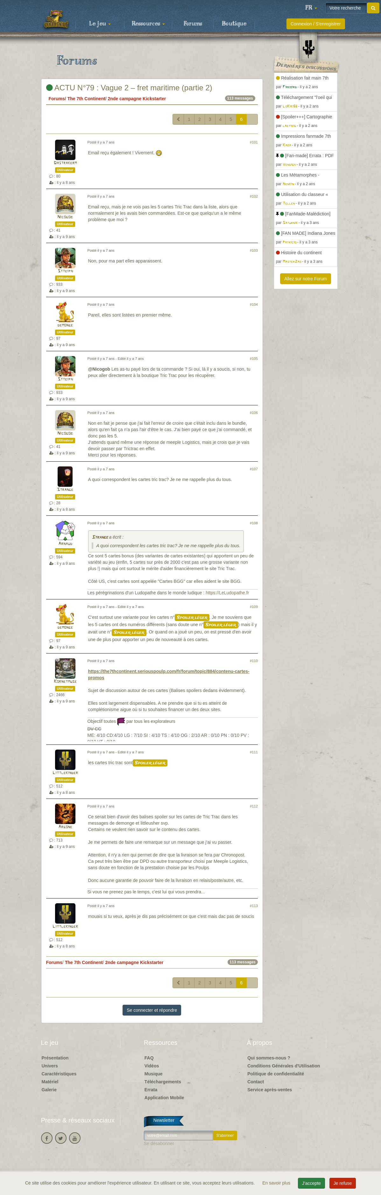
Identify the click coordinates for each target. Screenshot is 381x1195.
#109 (254, 607)
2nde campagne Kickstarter (137, 98)
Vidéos (152, 1065)
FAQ (149, 1057)
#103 (254, 250)
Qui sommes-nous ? (268, 1057)
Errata (151, 1089)
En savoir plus (277, 1182)
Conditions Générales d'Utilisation (283, 1065)
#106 (254, 413)
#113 (254, 906)
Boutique (234, 23)
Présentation (55, 1057)
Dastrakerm (65, 163)
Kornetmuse (65, 681)
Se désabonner (159, 1143)
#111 (254, 752)
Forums (193, 23)
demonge (65, 325)
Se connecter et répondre (152, 1010)
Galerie (49, 1089)
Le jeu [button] (100, 23)
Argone (65, 827)
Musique (154, 1073)
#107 (254, 469)
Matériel (50, 1081)
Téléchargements (163, 1081)
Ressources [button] (148, 23)
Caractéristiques (59, 1073)
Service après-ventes (269, 1089)
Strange (65, 489)
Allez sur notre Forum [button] (305, 278)
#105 (254, 358)
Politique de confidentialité (275, 1073)
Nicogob (65, 217)
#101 (254, 142)
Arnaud (65, 544)
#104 (254, 304)
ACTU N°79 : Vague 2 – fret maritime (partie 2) (129, 87)
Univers (50, 1065)
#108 (254, 523)
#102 (254, 196)
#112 (254, 806)
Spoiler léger (192, 617)
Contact (255, 1081)
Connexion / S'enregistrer (316, 23)
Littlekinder (65, 773)
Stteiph (65, 271)
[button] (311, 8)
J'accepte (311, 1183)
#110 (254, 661)
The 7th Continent (86, 98)
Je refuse (343, 1183)
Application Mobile (164, 1097)
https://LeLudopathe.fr (227, 592)
